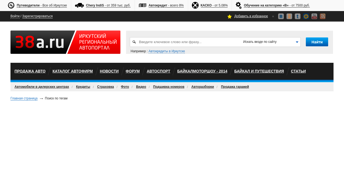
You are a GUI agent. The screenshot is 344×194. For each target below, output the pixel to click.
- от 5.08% (214, 6)
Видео (141, 87)
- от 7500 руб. (277, 6)
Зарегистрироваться (37, 16)
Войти (15, 16)
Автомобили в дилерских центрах (42, 87)
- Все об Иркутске (42, 6)
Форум (133, 71)
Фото (125, 87)
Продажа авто (30, 71)
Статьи (298, 71)
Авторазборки (202, 87)
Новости (109, 71)
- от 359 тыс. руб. (108, 6)
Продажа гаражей (235, 87)
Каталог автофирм (72, 71)
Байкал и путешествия (259, 71)
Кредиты (83, 87)
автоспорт (158, 71)
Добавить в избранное (251, 16)
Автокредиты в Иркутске (167, 51)
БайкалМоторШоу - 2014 (202, 71)
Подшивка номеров (168, 87)
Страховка (105, 87)
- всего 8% (166, 6)
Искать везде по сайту (260, 42)
